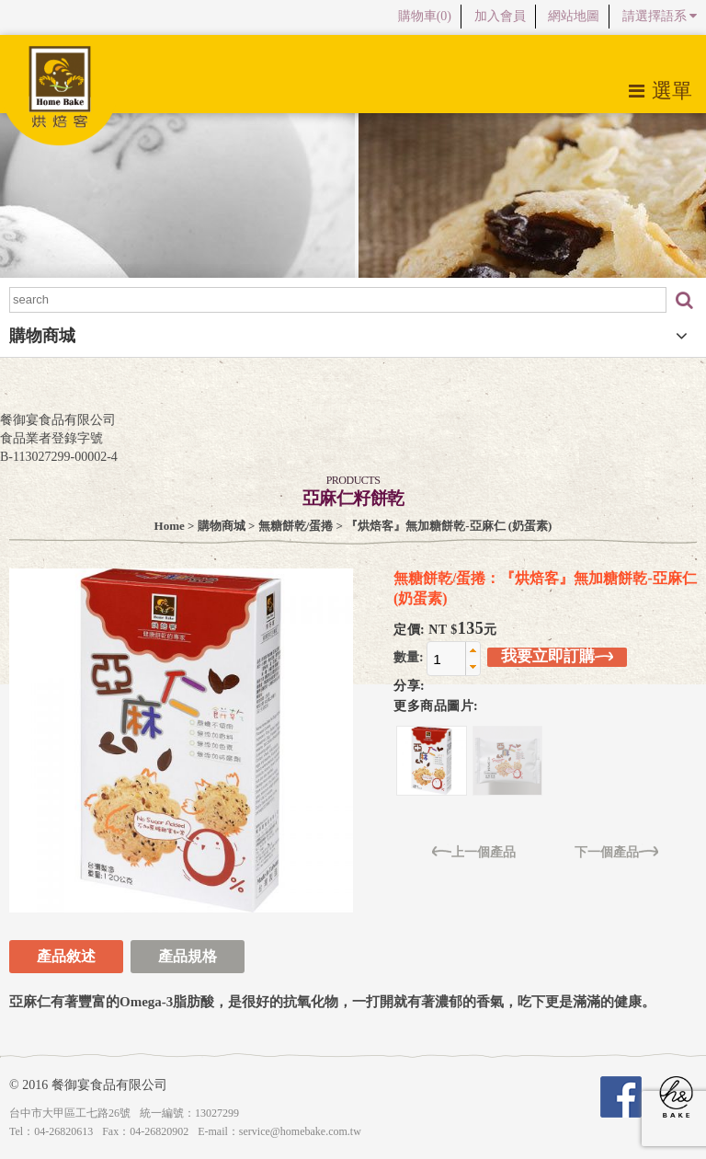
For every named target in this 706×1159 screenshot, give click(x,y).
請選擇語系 (660, 16)
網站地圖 (573, 16)
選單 (660, 90)
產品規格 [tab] (187, 956)
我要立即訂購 (557, 656)
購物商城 (221, 526)
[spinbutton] (446, 659)
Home (169, 526)
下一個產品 (616, 851)
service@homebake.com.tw (300, 1131)
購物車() (424, 16)
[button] (472, 650)
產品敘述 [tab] (66, 956)
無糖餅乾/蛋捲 (296, 526)
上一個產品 (474, 851)
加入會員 (500, 16)
